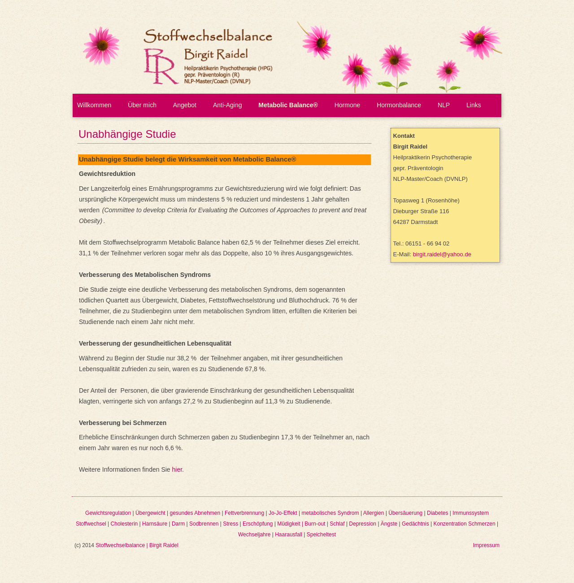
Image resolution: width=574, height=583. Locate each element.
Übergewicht (150, 513)
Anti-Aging (227, 105)
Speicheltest (321, 534)
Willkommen (94, 105)
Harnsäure (154, 524)
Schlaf (337, 524)
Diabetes (437, 513)
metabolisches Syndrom (330, 513)
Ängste (389, 524)
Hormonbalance (399, 105)
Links (473, 105)
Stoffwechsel (91, 524)
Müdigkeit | (290, 524)
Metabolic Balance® (287, 105)
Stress (230, 524)
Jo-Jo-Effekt (283, 513)
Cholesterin (124, 524)
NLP (444, 105)
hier (177, 469)
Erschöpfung (258, 524)
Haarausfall (288, 534)
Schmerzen (482, 524)
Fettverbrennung (244, 513)
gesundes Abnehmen (195, 513)
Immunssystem (470, 513)
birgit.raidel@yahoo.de (442, 254)
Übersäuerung (405, 513)
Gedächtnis (415, 524)
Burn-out (314, 524)
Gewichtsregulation (108, 513)
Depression (362, 524)
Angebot (184, 105)
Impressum (486, 545)
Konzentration (450, 524)
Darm (178, 524)
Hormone (348, 105)
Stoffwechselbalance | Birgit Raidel (137, 545)
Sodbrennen (203, 524)
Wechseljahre (254, 534)
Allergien (373, 513)
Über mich (142, 105)
